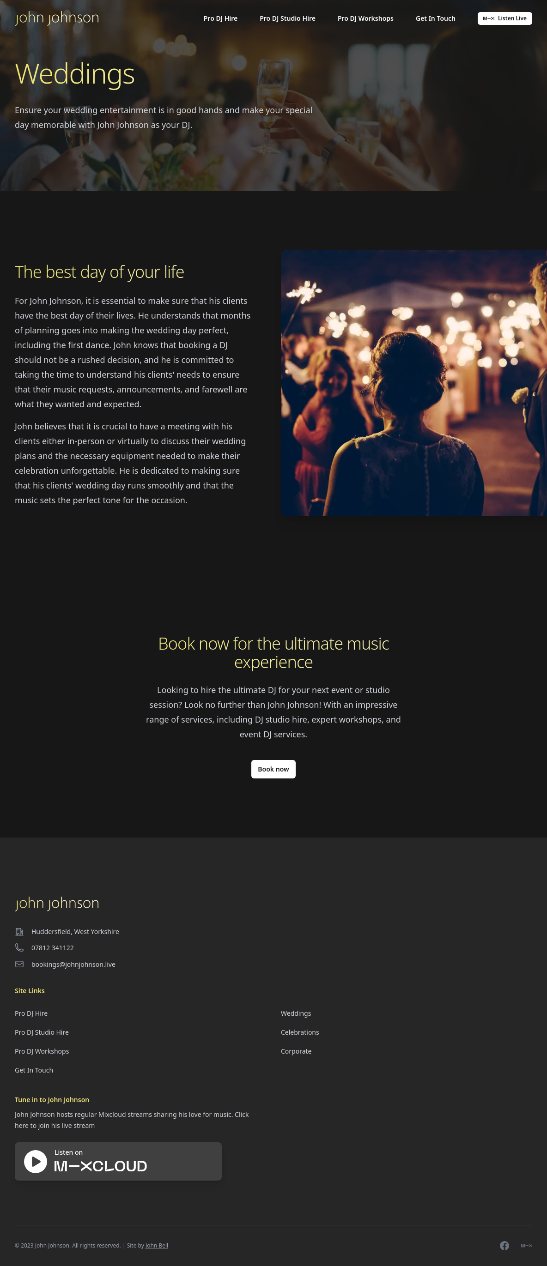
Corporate (296, 1051)
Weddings (296, 1013)
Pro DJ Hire (220, 18)
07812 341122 (52, 947)
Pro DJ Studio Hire (288, 18)
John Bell (157, 1245)
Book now (273, 769)
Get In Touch (436, 18)
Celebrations (300, 1032)
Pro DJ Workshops (366, 18)
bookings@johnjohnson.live (73, 964)
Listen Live (505, 18)
